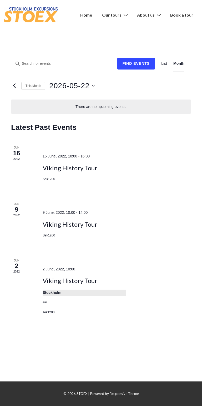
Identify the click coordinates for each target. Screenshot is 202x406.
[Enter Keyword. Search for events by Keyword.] (64, 63)
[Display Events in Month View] (178, 63)
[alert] (101, 107)
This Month (33, 86)
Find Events (136, 63)
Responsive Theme (124, 394)
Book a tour (181, 14)
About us (149, 14)
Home (86, 14)
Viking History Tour (70, 168)
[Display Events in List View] (164, 63)
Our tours (115, 14)
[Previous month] (14, 86)
